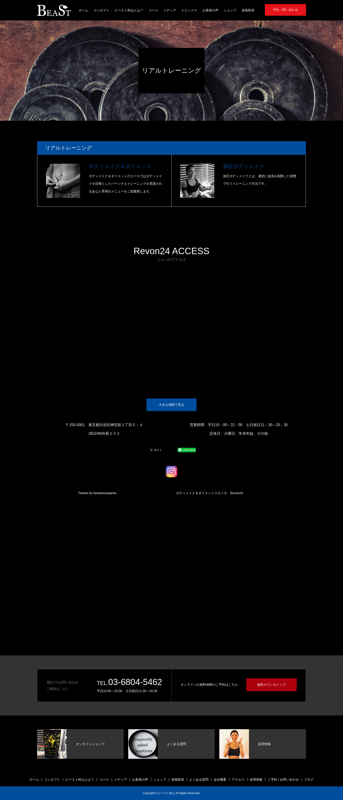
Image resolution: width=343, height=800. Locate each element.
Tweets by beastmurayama (97, 493)
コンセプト (101, 10)
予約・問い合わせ (285, 10)
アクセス (238, 779)
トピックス (189, 10)
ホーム (83, 10)
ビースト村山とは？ (129, 10)
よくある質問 (198, 779)
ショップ (230, 10)
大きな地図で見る (171, 404)
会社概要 (220, 779)
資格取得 (248, 10)
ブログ (309, 779)
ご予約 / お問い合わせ (283, 779)
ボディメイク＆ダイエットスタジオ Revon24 (209, 493)
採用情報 (256, 779)
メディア (169, 10)
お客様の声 (210, 10)
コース (153, 10)
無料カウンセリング (271, 684)
